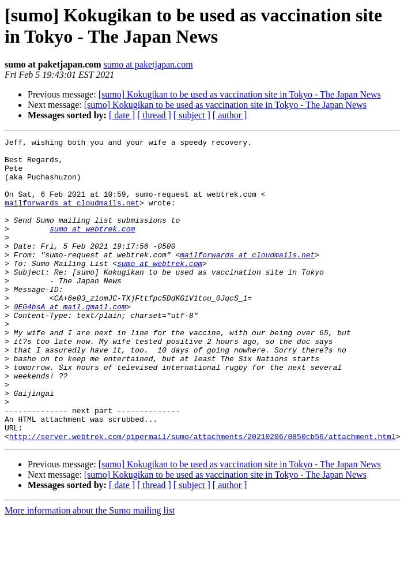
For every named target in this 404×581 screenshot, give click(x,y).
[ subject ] (191, 115)
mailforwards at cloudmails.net (72, 216)
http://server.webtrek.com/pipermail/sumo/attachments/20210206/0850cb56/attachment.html (202, 497)
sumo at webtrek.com (92, 247)
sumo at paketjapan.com (148, 64)
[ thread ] (154, 115)
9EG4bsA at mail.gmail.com (70, 341)
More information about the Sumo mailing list (90, 571)
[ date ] (122, 115)
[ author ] (230, 115)
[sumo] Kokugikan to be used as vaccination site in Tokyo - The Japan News (240, 94)
